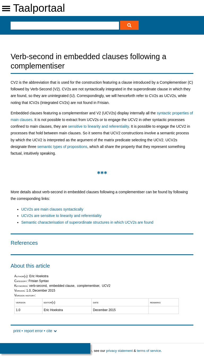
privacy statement (119, 351)
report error (33, 331)
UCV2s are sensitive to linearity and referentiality (61, 216)
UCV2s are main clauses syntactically (52, 209)
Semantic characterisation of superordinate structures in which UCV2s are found (87, 222)
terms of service (149, 351)
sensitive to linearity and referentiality (98, 126)
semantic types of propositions (62, 146)
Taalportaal (39, 8)
